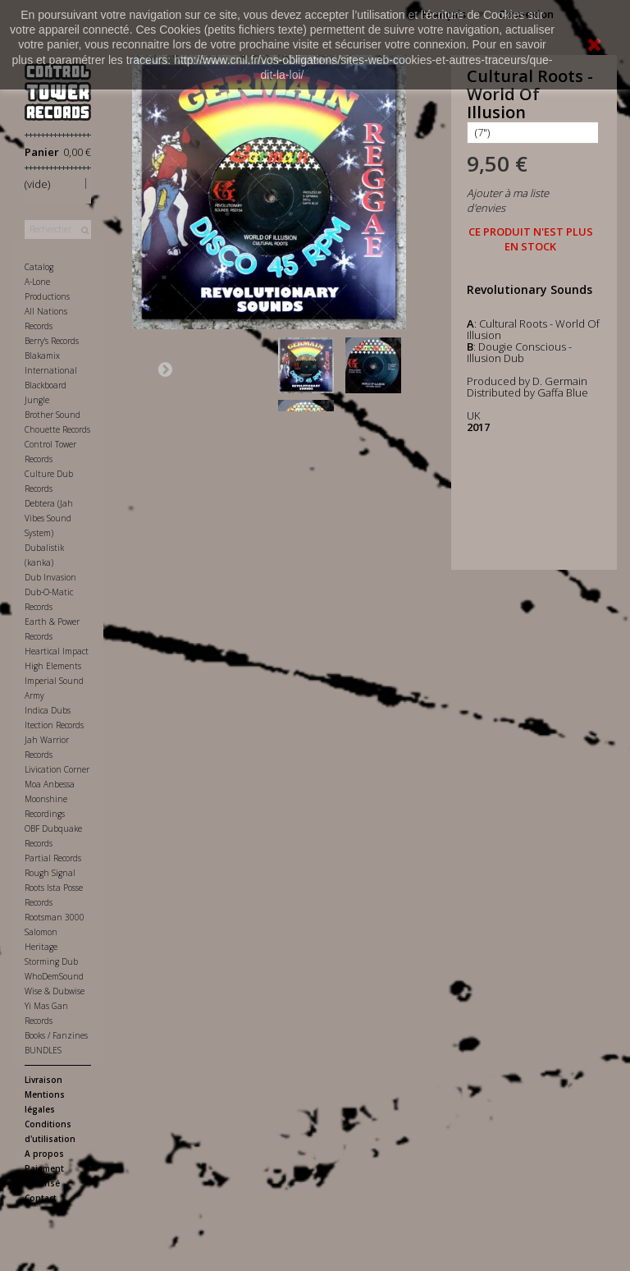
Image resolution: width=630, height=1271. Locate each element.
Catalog (39, 267)
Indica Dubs (48, 710)
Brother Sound (52, 414)
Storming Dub (51, 961)
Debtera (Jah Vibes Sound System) (49, 518)
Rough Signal (50, 873)
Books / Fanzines (56, 1035)
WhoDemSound (54, 976)
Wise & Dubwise (54, 991)
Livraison (43, 1079)
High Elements (53, 666)
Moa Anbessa (50, 784)
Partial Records (53, 858)
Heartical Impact (57, 651)
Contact (41, 1198)
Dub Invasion (50, 577)
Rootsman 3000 (54, 917)
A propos (44, 1153)
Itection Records (54, 725)
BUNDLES (43, 1050)
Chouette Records (57, 429)
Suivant (165, 368)
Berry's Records (52, 340)
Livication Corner (57, 769)
